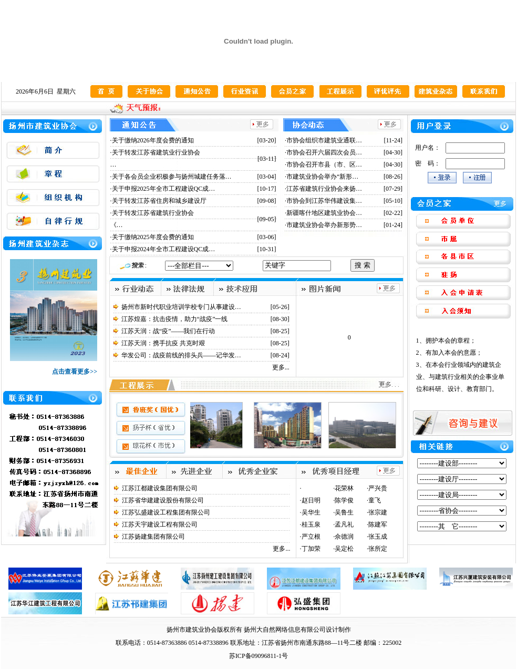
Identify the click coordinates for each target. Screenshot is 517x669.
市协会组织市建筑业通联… (324, 140)
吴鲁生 (344, 512)
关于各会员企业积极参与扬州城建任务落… (172, 176)
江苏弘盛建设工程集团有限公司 (166, 512)
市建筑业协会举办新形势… (324, 225)
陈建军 (377, 524)
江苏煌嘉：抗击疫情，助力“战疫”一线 (174, 319)
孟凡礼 (344, 524)
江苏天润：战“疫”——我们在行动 (168, 331)
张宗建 (377, 512)
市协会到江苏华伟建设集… (324, 200)
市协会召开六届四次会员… (324, 152)
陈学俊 (344, 500)
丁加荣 (311, 548)
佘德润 (344, 536)
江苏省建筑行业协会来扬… (324, 188)
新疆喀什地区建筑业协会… (324, 213)
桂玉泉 (311, 524)
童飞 (374, 500)
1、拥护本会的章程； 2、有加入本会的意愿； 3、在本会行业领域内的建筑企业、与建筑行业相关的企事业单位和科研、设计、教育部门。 (460, 365)
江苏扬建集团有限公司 (153, 536)
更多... (280, 367)
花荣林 (344, 488)
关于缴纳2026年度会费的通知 (153, 140)
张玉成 (377, 536)
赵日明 (311, 500)
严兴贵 (377, 488)
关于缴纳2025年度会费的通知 (153, 237)
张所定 (377, 548)
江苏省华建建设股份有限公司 (163, 500)
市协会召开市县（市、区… (324, 164)
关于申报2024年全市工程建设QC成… (163, 249)
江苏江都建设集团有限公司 (160, 488)
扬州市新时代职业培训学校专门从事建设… (181, 307)
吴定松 (344, 548)
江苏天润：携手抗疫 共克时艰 (163, 343)
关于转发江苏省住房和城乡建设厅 (159, 200)
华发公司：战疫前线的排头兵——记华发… (181, 355)
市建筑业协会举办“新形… (322, 176)
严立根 (311, 536)
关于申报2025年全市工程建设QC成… (163, 188)
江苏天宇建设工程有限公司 (160, 524)
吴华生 (311, 512)
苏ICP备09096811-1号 (258, 656)
